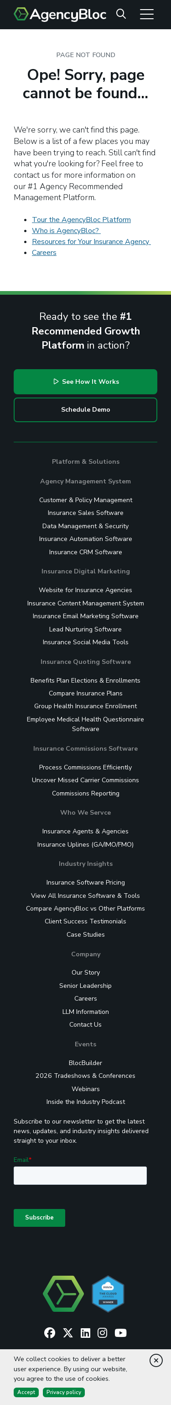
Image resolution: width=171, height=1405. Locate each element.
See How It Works (86, 381)
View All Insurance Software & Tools (85, 895)
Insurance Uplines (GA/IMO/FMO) (85, 844)
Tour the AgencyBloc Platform (81, 220)
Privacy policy (64, 1392)
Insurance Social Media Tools (86, 642)
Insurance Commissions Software (85, 748)
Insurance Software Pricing (86, 882)
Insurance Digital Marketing (85, 571)
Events (85, 1044)
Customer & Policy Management (85, 500)
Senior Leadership (85, 985)
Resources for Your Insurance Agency (91, 242)
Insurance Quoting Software (86, 661)
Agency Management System (85, 481)
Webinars (86, 1089)
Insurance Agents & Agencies (85, 831)
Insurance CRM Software (85, 552)
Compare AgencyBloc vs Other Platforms (85, 908)
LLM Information (85, 1011)
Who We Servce (85, 812)
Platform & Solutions (85, 461)
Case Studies (86, 934)
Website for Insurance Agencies (85, 590)
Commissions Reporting (85, 793)
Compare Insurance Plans (86, 693)
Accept (26, 1392)
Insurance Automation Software (85, 539)
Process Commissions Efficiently (85, 767)
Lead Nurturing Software (85, 629)
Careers (44, 253)
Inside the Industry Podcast (86, 1101)
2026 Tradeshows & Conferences (85, 1075)
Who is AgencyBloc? (66, 231)
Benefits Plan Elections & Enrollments (85, 680)
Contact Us (85, 1024)
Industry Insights (86, 863)
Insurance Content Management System (85, 603)
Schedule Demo (85, 409)
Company (85, 954)
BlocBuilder (85, 1063)
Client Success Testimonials (85, 921)
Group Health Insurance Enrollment (85, 706)
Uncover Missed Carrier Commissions (85, 780)
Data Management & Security (85, 526)
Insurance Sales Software (86, 513)
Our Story (86, 972)
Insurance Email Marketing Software (86, 616)
